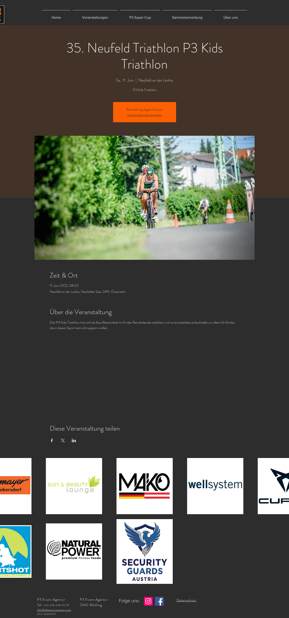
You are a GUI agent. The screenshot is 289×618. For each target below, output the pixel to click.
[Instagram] (148, 601)
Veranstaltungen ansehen (144, 114)
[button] (95, 15)
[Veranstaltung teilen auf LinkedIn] (74, 440)
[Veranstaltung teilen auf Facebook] (52, 440)
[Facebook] (159, 601)
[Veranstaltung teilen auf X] (63, 440)
